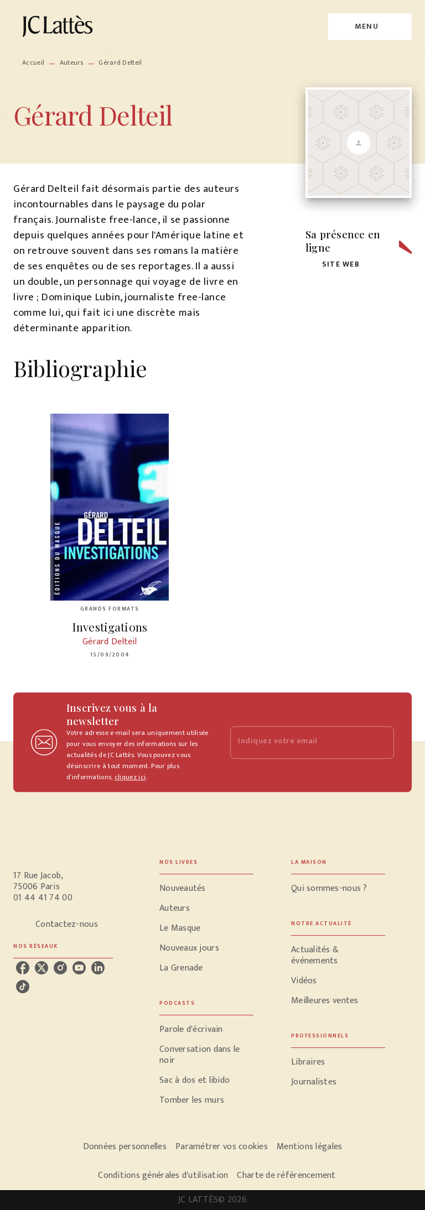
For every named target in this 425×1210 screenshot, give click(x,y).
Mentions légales (309, 1146)
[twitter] (41, 967)
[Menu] (370, 26)
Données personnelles (125, 1146)
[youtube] (79, 967)
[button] (334, 264)
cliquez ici (130, 777)
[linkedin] (98, 967)
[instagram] (60, 967)
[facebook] (22, 967)
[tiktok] (22, 986)
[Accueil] (59, 26)
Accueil (33, 62)
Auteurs (72, 62)
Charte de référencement (286, 1175)
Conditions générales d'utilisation (163, 1175)
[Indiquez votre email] (298, 742)
